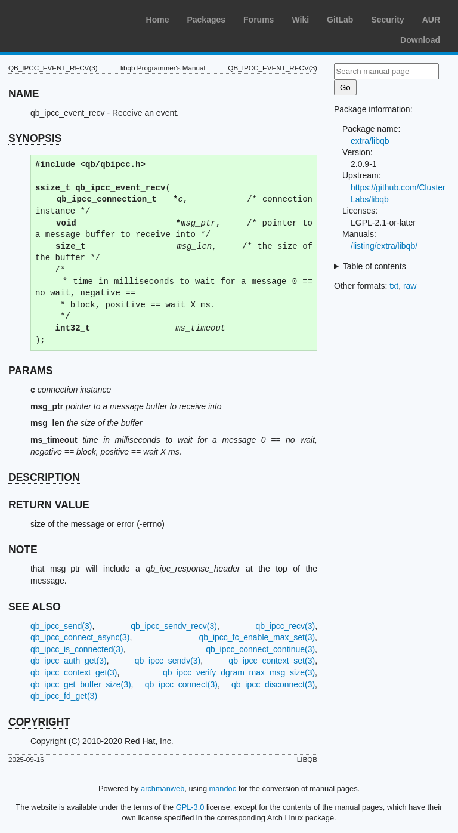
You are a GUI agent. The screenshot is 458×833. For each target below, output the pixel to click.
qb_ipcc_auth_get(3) (68, 660)
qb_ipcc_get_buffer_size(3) (80, 684)
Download (420, 40)
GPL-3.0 (190, 807)
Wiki (300, 19)
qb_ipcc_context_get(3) (73, 672)
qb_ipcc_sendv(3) (168, 660)
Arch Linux (65, 18)
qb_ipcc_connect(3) (181, 684)
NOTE (23, 550)
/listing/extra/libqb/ (384, 246)
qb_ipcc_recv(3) (285, 626)
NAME (23, 94)
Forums (258, 19)
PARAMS (30, 371)
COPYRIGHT (39, 722)
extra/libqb (370, 141)
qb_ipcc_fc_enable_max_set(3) (257, 637)
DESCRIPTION (44, 477)
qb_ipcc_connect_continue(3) (260, 649)
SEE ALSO (34, 607)
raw (410, 286)
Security (387, 19)
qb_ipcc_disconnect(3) (273, 684)
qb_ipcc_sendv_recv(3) (174, 626)
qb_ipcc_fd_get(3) (63, 696)
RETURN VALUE (48, 505)
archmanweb (162, 788)
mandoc (223, 788)
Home (157, 19)
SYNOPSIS (34, 138)
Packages (206, 19)
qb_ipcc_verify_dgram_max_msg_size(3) (239, 672)
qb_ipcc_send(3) (61, 626)
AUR (431, 19)
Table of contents (374, 266)
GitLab (340, 19)
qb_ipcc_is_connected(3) (76, 649)
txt (393, 286)
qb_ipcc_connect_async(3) (80, 637)
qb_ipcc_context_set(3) (271, 660)
